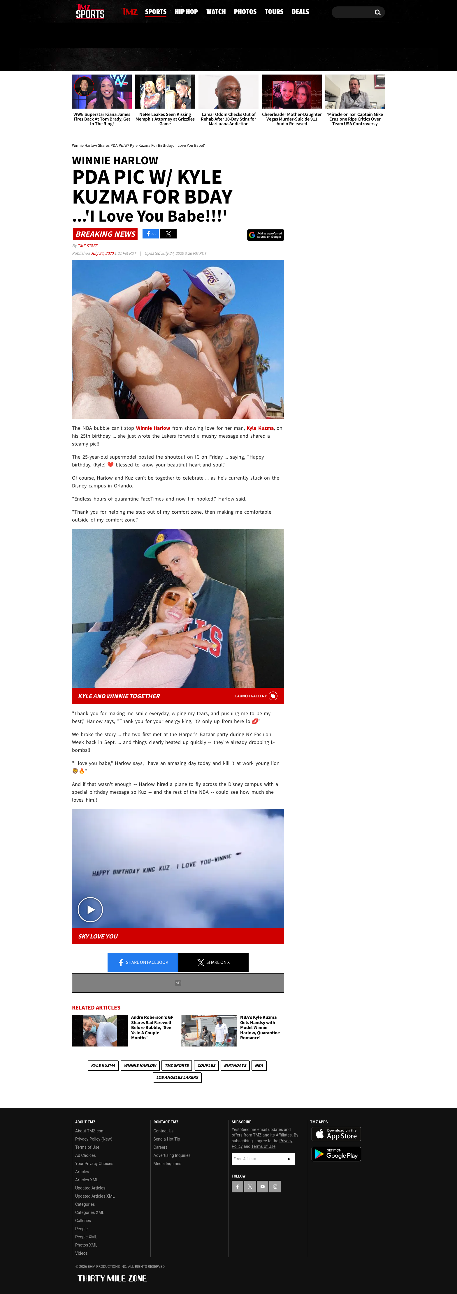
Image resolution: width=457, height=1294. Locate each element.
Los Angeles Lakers (177, 1077)
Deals (361, 60)
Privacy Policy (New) (93, 1139)
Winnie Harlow (140, 1065)
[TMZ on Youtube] (95, 10)
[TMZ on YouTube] (262, 1186)
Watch (226, 60)
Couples (206, 1065)
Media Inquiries (167, 1163)
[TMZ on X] (85, 11)
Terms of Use (87, 1147)
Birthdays (235, 1065)
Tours (319, 60)
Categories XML (89, 1212)
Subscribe (289, 1159)
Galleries (83, 1220)
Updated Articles (90, 1188)
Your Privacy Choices (94, 1163)
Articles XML (87, 1180)
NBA (259, 1065)
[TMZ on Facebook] (77, 11)
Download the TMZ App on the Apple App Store (336, 1134)
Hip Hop (179, 60)
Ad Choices (85, 1155)
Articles (82, 1171)
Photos (273, 60)
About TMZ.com (90, 1131)
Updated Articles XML (95, 1196)
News (86, 59)
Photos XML (86, 1245)
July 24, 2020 (102, 253)
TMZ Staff (87, 245)
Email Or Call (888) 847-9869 (139, 36)
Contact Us (164, 1131)
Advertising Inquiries (172, 1155)
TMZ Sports (177, 1065)
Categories (85, 1204)
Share (142, 962)
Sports (130, 60)
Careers (161, 1147)
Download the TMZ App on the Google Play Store (336, 1154)
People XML (86, 1237)
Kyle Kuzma (103, 1065)
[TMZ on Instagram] (107, 11)
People (81, 1228)
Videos (81, 1253)
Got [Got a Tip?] (90, 36)
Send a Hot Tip (167, 1139)
